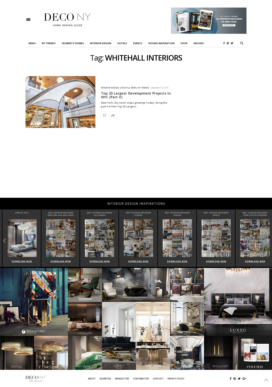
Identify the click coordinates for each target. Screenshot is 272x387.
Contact (158, 378)
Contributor (141, 378)
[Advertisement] (136, 167)
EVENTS (137, 43)
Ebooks (199, 43)
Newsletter (122, 378)
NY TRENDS (49, 43)
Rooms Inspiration (161, 43)
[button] (267, 240)
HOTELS (122, 43)
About (92, 378)
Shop (184, 43)
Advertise (105, 378)
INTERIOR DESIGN (100, 43)
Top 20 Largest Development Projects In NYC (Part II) (136, 95)
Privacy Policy (176, 378)
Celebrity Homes (73, 43)
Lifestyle (125, 87)
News (32, 43)
